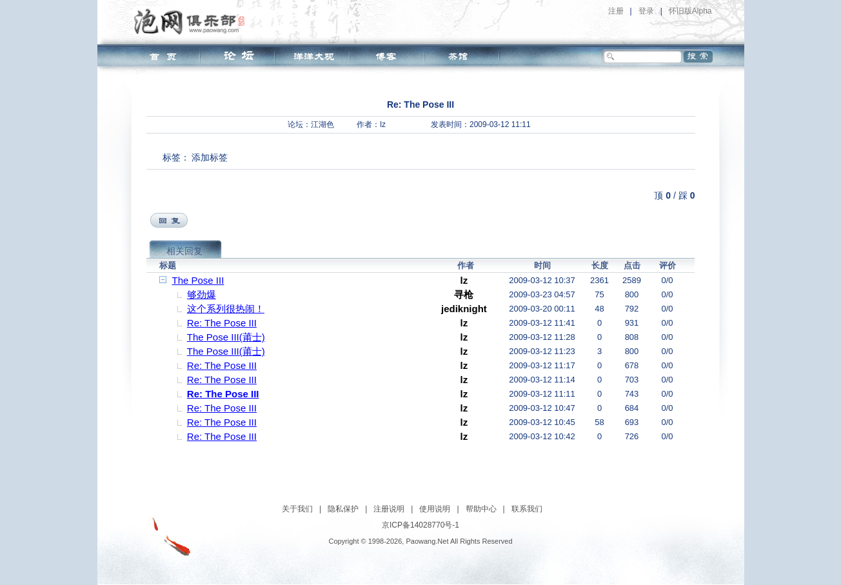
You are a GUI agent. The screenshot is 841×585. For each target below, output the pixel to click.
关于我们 (297, 508)
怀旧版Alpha (690, 10)
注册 (616, 10)
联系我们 (526, 508)
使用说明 (434, 508)
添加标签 (210, 157)
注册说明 (388, 508)
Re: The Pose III (222, 322)
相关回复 (184, 251)
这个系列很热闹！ (225, 308)
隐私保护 (343, 508)
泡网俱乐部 (192, 21)
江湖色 (322, 124)
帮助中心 (481, 508)
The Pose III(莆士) (226, 337)
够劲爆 (201, 294)
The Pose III (198, 280)
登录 (646, 10)
